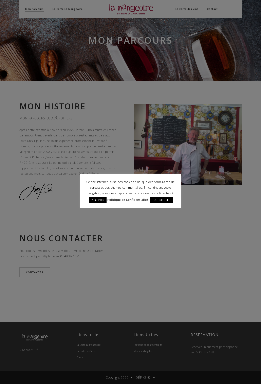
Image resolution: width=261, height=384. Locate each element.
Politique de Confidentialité (127, 200)
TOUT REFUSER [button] (161, 200)
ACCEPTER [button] (98, 200)
